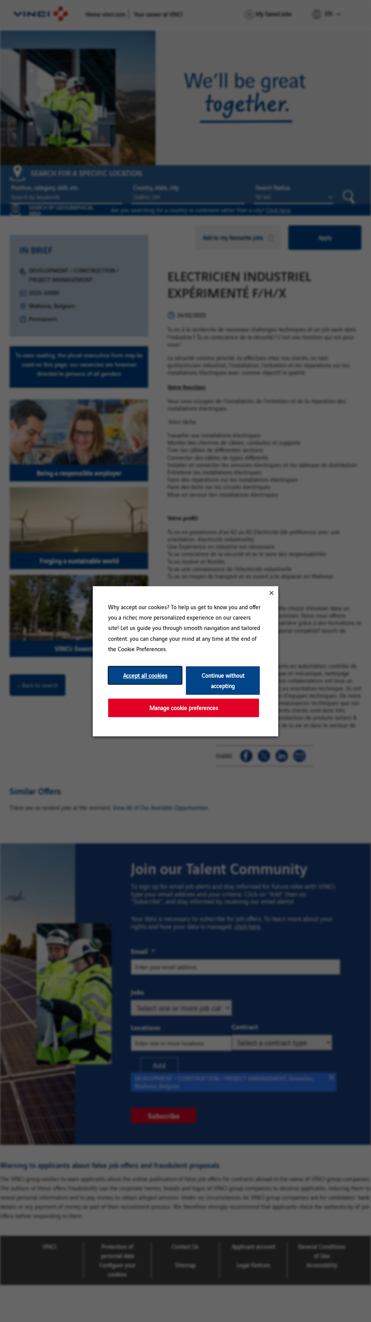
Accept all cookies (145, 675)
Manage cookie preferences (183, 708)
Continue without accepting (223, 680)
